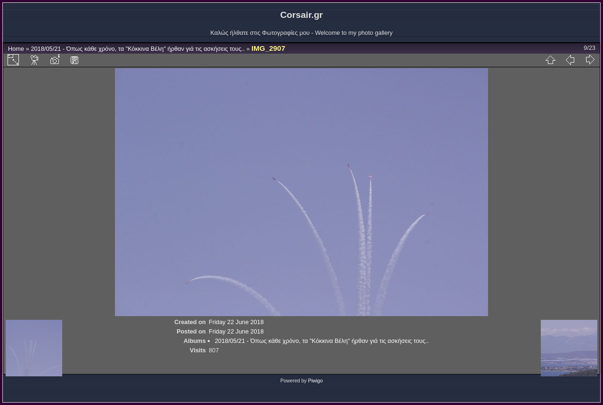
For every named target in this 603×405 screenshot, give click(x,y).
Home (16, 48)
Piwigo (315, 380)
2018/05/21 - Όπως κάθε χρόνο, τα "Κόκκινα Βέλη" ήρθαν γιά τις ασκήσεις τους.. (137, 48)
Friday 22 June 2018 (236, 322)
